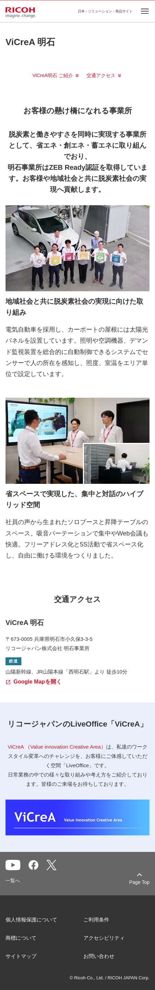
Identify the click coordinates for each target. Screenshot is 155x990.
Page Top (139, 882)
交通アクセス (100, 75)
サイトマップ (21, 956)
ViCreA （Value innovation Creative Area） (57, 747)
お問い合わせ (98, 956)
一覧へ (13, 880)
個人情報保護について (31, 920)
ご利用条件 (96, 920)
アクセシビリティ (104, 938)
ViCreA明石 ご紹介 (52, 75)
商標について (21, 938)
